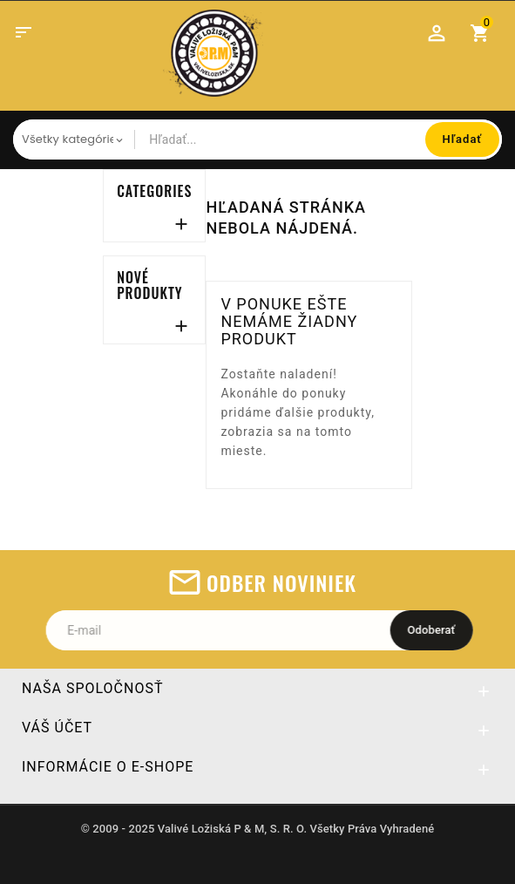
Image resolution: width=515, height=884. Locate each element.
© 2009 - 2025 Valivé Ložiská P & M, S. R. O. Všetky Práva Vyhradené (258, 830)
